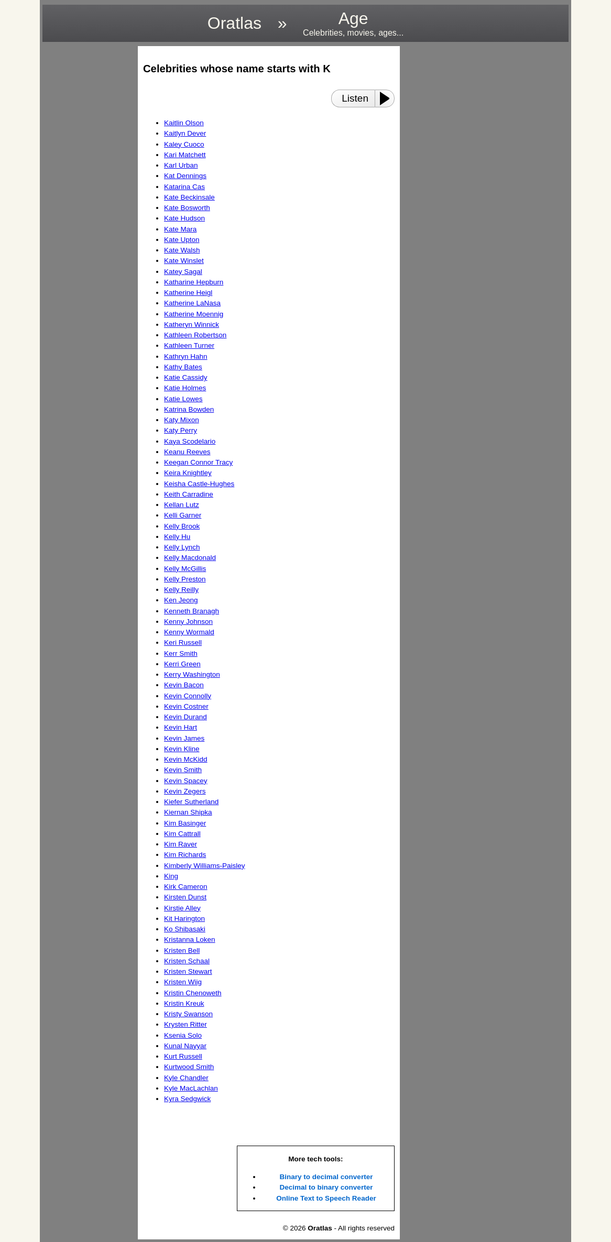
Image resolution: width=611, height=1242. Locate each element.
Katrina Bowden (189, 409)
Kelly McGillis (185, 569)
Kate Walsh (182, 250)
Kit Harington (184, 918)
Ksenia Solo (183, 1035)
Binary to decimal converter (326, 1177)
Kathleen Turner (189, 345)
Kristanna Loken (189, 939)
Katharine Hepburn (193, 282)
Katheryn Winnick (191, 324)
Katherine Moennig (193, 314)
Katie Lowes (183, 399)
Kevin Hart (180, 727)
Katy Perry (180, 430)
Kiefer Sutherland (191, 802)
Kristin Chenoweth (193, 993)
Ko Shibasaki (184, 929)
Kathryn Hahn (186, 356)
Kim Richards (185, 855)
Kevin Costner (186, 706)
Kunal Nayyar (185, 1046)
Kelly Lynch (182, 547)
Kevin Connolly (187, 696)
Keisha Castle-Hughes (199, 484)
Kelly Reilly (181, 589)
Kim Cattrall (182, 834)
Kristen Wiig (183, 982)
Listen (355, 98)
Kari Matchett (185, 155)
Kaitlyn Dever (185, 133)
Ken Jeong (181, 600)
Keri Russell (183, 642)
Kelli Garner (182, 515)
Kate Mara (180, 229)
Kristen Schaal (187, 961)
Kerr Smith (181, 653)
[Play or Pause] (388, 98)
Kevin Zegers (185, 791)
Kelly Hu (177, 537)
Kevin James (184, 738)
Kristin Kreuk (184, 1003)
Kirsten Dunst (185, 897)
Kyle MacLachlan (191, 1088)
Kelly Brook (182, 526)
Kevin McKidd (186, 759)
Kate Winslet (184, 261)
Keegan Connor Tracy (198, 462)
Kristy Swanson (188, 1014)
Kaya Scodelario (189, 441)
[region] (87, 203)
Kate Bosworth (187, 208)
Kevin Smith (183, 770)
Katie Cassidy (186, 377)
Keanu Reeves (187, 452)
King (171, 876)
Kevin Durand (185, 717)
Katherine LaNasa (192, 303)
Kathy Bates (183, 367)
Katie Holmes (185, 388)
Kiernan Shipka (188, 812)
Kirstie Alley (182, 908)
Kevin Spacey (186, 781)
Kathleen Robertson (195, 335)
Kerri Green (182, 664)
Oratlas (234, 23)
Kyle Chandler (186, 1078)
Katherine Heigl (188, 292)
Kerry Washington (192, 674)
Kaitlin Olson (184, 123)
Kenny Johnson (188, 621)
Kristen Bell (182, 950)
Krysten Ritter (185, 1024)
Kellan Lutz (181, 505)
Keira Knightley (188, 473)
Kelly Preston (185, 579)
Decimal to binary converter (326, 1187)
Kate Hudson (184, 218)
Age (353, 23)
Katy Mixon (181, 420)
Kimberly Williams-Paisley (204, 866)
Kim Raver (180, 844)
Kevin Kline (182, 749)
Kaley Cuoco (184, 144)
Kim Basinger (185, 823)
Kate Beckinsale (189, 197)
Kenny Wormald (189, 632)
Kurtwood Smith (189, 1067)
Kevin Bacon (184, 685)
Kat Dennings (185, 176)
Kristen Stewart (188, 971)
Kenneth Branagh (191, 611)
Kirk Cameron (186, 887)
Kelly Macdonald (190, 558)
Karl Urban (181, 165)
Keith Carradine (188, 494)
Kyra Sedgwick (187, 1099)
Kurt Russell (183, 1056)
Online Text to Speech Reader (326, 1198)
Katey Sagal (183, 272)
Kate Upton (182, 240)
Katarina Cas (184, 187)
